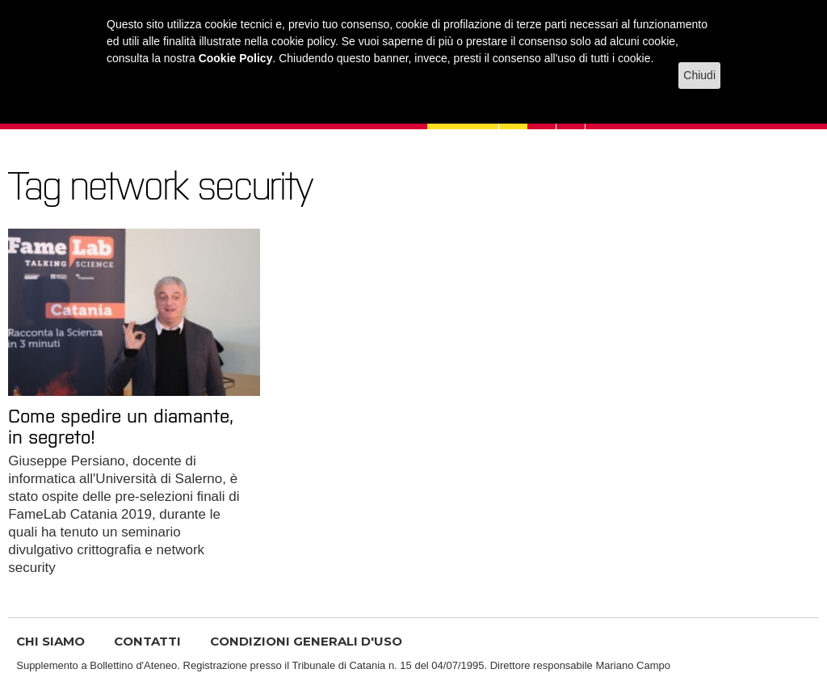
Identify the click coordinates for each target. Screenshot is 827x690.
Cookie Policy (236, 58)
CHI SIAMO (50, 641)
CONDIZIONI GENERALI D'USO (306, 641)
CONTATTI (147, 641)
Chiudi (699, 75)
